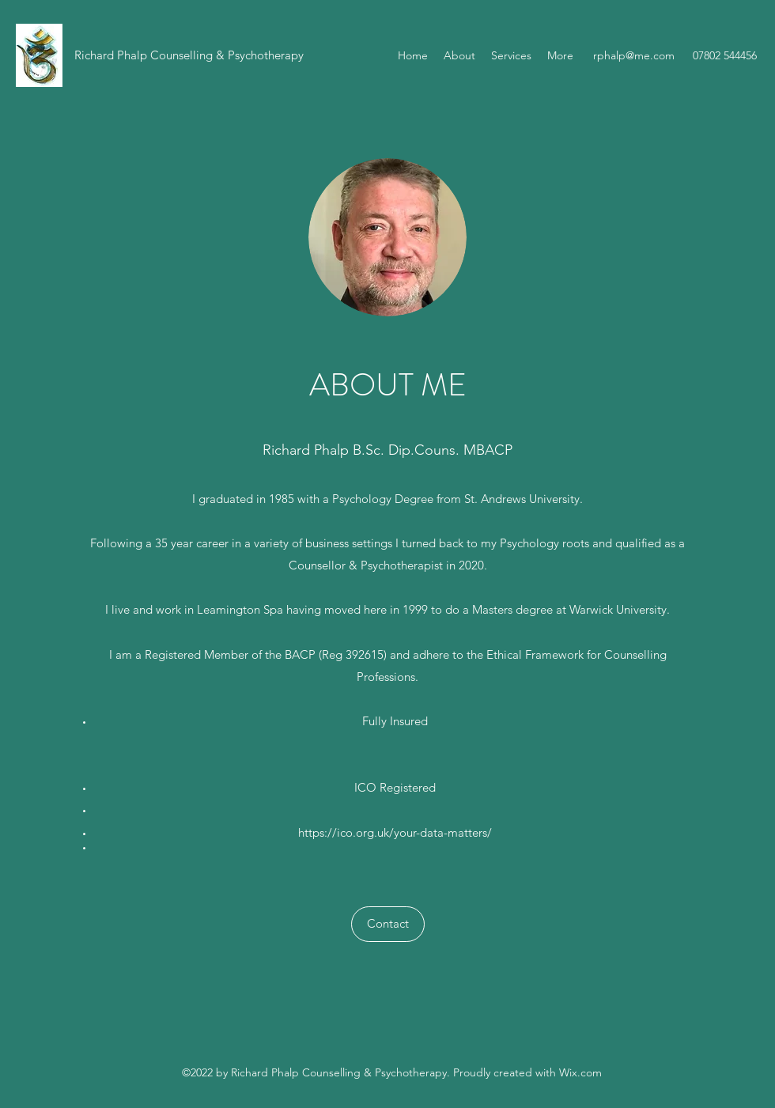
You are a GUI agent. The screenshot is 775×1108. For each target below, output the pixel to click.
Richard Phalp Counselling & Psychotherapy (189, 54)
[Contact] (388, 924)
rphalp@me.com (634, 55)
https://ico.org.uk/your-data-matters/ (395, 832)
